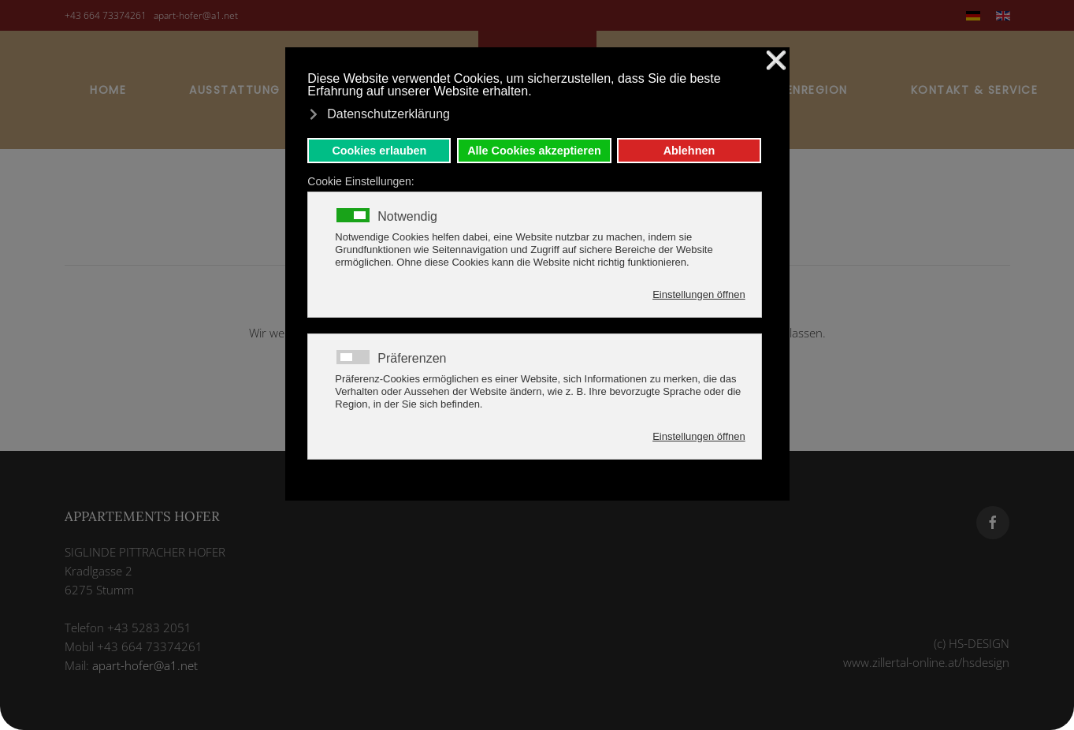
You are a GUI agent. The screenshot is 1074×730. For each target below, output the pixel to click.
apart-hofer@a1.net (196, 15)
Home (108, 90)
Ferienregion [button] (805, 90)
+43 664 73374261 (106, 15)
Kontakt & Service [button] (975, 90)
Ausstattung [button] (235, 90)
